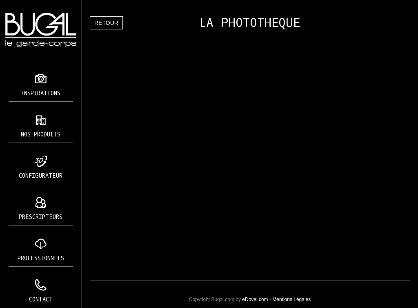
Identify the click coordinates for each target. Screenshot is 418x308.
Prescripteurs (40, 217)
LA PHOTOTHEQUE (249, 22)
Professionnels (41, 258)
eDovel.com (255, 299)
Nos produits (40, 134)
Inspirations (40, 93)
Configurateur (40, 176)
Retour (106, 23)
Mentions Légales (291, 299)
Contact (41, 300)
